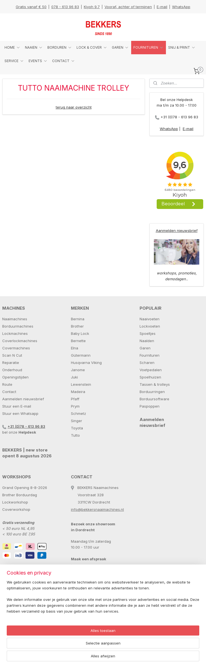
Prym (75, 406)
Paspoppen (149, 406)
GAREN (120, 47)
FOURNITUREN (148, 47)
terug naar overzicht (74, 107)
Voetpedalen (151, 370)
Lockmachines (15, 333)
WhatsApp (181, 6)
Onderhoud (12, 370)
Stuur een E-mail (16, 406)
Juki (74, 377)
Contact (9, 391)
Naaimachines (14, 319)
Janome (78, 370)
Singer (76, 420)
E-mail (162, 6)
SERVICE (14, 61)
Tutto (75, 435)
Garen (145, 348)
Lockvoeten (150, 326)
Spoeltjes (148, 333)
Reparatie (10, 362)
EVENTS (38, 61)
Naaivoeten (149, 319)
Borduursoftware (154, 399)
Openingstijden (15, 377)
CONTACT (63, 61)
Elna (74, 348)
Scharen (147, 362)
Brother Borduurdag (19, 495)
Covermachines (16, 348)
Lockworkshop (15, 502)
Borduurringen (152, 391)
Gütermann (81, 355)
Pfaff (75, 399)
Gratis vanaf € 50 (31, 6)
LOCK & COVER (92, 47)
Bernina (77, 319)
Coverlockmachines (19, 340)
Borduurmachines (17, 326)
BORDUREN (59, 47)
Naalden (147, 340)
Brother (77, 326)
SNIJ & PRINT (182, 47)
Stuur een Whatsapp (20, 413)
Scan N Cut (12, 355)
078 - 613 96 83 (65, 6)
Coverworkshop (16, 509)
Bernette (78, 340)
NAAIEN (34, 47)
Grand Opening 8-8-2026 (24, 487)
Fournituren (149, 355)
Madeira (78, 391)
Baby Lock (80, 333)
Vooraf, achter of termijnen (128, 6)
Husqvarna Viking (86, 362)
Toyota (77, 428)
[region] (66, 638)
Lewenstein (81, 384)
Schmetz (78, 413)
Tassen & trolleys (155, 384)
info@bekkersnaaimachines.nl (97, 509)
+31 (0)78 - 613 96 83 (179, 117)
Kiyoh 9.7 (92, 6)
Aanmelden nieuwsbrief (177, 230)
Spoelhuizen (150, 377)
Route (7, 384)
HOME (12, 47)
